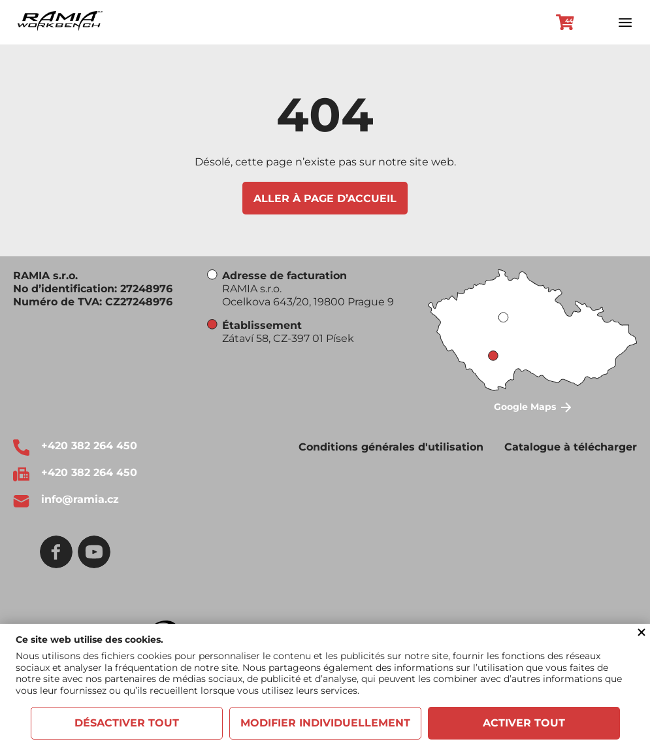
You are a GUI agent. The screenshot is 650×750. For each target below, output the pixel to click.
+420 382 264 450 (89, 445)
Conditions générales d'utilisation (391, 447)
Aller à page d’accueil (325, 198)
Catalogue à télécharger (570, 447)
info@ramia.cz (80, 499)
